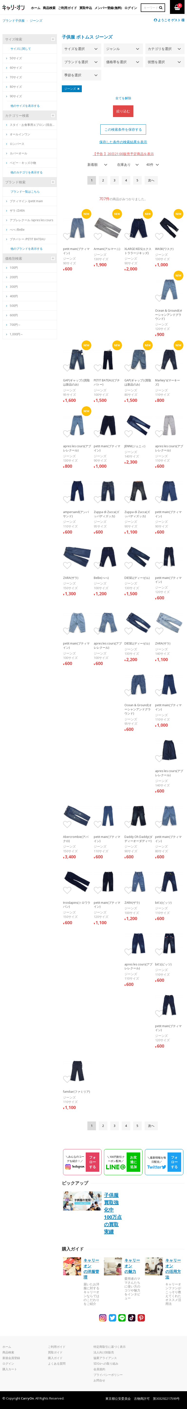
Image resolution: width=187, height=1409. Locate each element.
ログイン (8, 1363)
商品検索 (8, 1352)
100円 (14, 268)
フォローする (92, 1162)
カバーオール (16, 153)
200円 (14, 277)
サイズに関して (20, 49)
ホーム (6, 1347)
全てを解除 (123, 98)
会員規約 (99, 1369)
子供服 (68, 37)
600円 (14, 315)
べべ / (15, 230)
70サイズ (14, 77)
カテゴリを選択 (160, 48)
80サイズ (14, 87)
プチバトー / (25, 239)
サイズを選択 (74, 48)
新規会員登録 (11, 1358)
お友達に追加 (133, 1162)
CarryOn (27, 1398)
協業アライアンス (105, 1358)
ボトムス (85, 37)
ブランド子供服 (13, 20)
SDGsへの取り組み (106, 1363)
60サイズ (14, 68)
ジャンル (113, 48)
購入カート (9, 1369)
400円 (14, 296)
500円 (14, 306)
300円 (14, 287)
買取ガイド (55, 1352)
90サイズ (14, 96)
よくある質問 (56, 1363)
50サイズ (14, 58)
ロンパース (15, 144)
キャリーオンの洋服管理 (91, 1269)
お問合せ (99, 1380)
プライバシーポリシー (108, 1375)
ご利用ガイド (56, 1347)
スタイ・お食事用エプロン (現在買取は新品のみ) (31, 125)
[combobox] (96, 164)
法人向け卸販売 (104, 1352)
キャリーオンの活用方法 (173, 1269)
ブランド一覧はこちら (25, 191)
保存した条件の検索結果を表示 (123, 141)
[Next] (151, 180)
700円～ (15, 325)
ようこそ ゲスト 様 (169, 20)
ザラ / (15, 210)
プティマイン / (24, 201)
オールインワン (18, 134)
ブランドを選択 (76, 62)
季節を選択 (72, 75)
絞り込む (123, 111)
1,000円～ (16, 334)
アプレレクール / (29, 220)
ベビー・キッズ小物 (21, 163)
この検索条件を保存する (123, 129)
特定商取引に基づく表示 (110, 1347)
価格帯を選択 (116, 62)
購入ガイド (55, 1358)
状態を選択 (156, 62)
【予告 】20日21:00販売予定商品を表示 (123, 153)
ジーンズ (36, 20)
